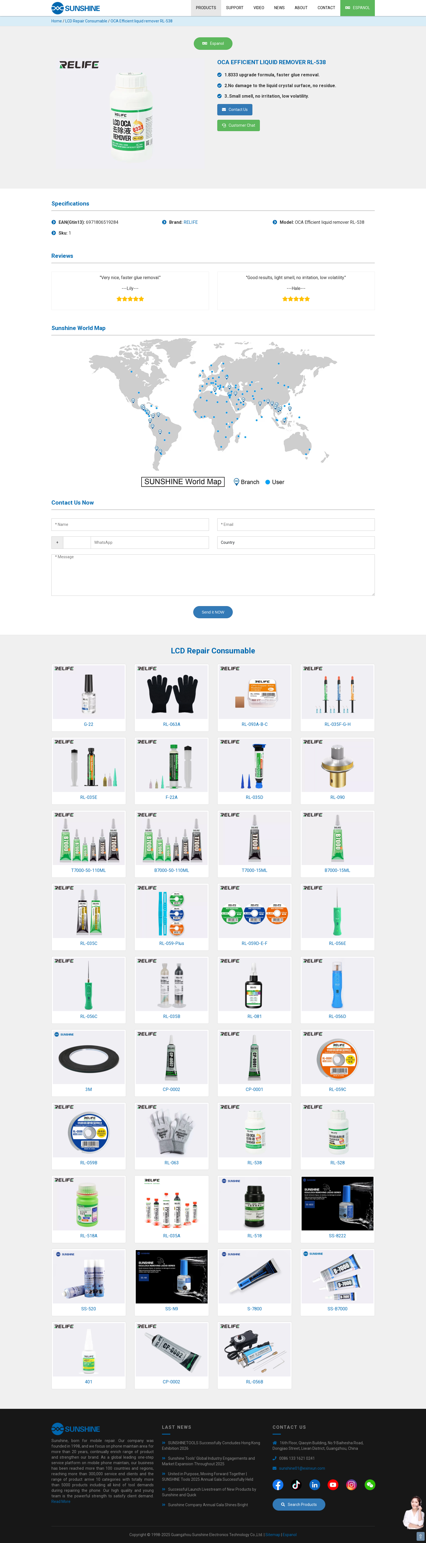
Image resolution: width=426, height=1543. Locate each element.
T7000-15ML (254, 870)
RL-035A (171, 1235)
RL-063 (171, 1162)
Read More (60, 1501)
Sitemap (272, 1534)
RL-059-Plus (171, 943)
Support (235, 8)
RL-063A (171, 724)
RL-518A (88, 1235)
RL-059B (88, 1162)
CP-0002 (171, 1089)
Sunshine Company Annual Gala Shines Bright (208, 1505)
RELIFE (191, 222)
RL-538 (254, 1162)
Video (258, 8)
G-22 (88, 724)
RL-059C (337, 1089)
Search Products (299, 1504)
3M (88, 1089)
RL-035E (88, 797)
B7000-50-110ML (171, 870)
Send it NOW (213, 612)
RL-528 (337, 1162)
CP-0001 (254, 1089)
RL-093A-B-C (255, 724)
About (301, 8)
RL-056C (88, 1016)
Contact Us (235, 109)
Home (56, 21)
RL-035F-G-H (338, 724)
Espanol (357, 8)
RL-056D (337, 1016)
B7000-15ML (337, 870)
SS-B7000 (337, 1308)
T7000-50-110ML (88, 870)
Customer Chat (238, 125)
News (279, 8)
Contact (326, 8)
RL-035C (88, 943)
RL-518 (254, 1235)
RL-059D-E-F (254, 943)
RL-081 (254, 1016)
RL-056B (254, 1381)
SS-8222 (337, 1235)
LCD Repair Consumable (86, 21)
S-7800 (254, 1308)
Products (206, 8)
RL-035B (171, 1016)
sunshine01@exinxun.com (302, 1468)
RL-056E (337, 943)
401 (88, 1381)
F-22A (171, 797)
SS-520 (88, 1308)
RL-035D (254, 797)
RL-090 (337, 797)
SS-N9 (171, 1308)
